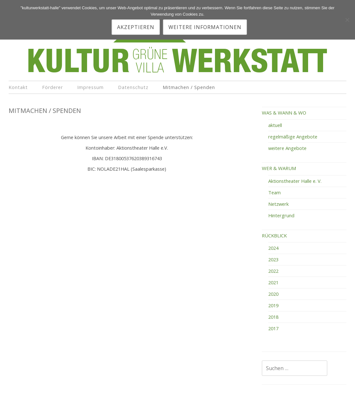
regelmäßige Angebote (292, 136)
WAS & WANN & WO (284, 112)
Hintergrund (281, 215)
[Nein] (347, 20)
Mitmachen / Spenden (189, 87)
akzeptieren (135, 27)
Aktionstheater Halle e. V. (295, 181)
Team (274, 192)
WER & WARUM (279, 168)
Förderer (52, 87)
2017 (273, 328)
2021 (273, 282)
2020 (273, 294)
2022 (273, 271)
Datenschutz (133, 87)
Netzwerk (278, 204)
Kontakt (18, 87)
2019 (273, 305)
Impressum (90, 87)
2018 (273, 317)
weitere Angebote (287, 148)
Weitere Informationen (204, 27)
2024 (273, 248)
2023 (273, 259)
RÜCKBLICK (274, 235)
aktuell (275, 125)
